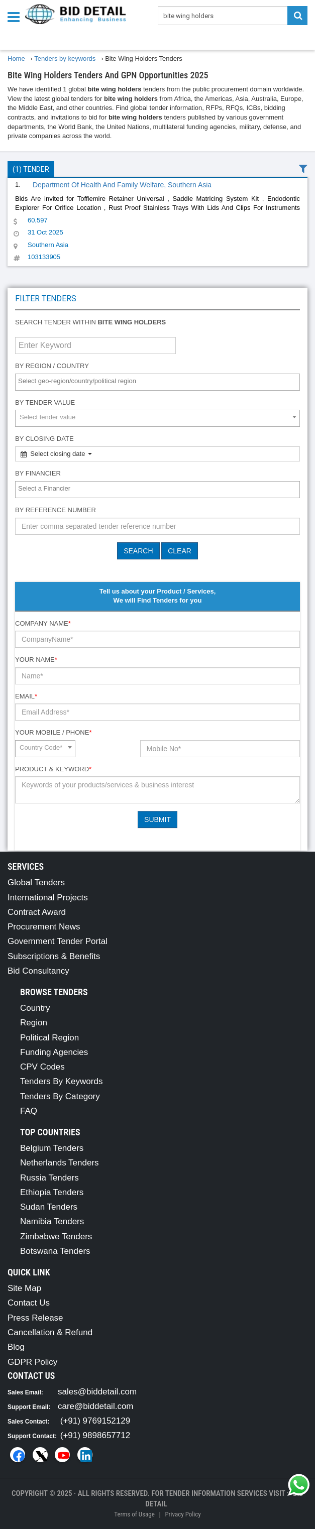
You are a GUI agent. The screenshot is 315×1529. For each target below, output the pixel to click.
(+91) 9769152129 (95, 1421)
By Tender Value (45, 402)
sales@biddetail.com (97, 1391)
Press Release (35, 1318)
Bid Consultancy (38, 971)
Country (35, 1008)
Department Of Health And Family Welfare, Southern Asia (122, 185)
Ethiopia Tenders (51, 1192)
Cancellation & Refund (50, 1332)
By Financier (38, 473)
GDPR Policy (32, 1362)
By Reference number (55, 510)
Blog (16, 1347)
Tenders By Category (60, 1096)
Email (26, 696)
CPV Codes (42, 1067)
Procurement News (44, 926)
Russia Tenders (49, 1178)
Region (33, 1022)
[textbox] (160, 381)
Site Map (24, 1288)
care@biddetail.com (96, 1406)
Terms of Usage (134, 1514)
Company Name (43, 623)
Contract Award (37, 912)
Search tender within (90, 322)
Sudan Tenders (48, 1207)
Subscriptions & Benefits (54, 956)
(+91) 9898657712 (95, 1435)
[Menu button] (16, 16)
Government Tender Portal (58, 941)
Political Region (49, 1037)
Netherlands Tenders (59, 1162)
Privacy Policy (182, 1514)
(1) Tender (31, 169)
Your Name (36, 659)
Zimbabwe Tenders (56, 1236)
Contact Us (29, 1303)
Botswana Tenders (55, 1251)
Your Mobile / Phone (53, 732)
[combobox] (157, 382)
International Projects (48, 897)
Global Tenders (36, 882)
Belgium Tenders (51, 1148)
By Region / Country (52, 366)
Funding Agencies (54, 1052)
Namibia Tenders (52, 1221)
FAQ (28, 1111)
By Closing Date (44, 438)
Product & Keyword (53, 769)
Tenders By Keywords (61, 1081)
